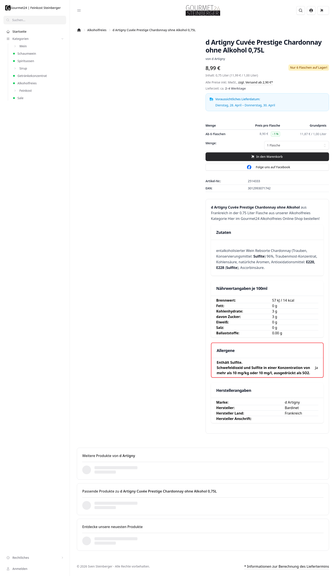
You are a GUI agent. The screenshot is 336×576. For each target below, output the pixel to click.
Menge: (211, 143)
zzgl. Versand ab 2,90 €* (255, 82)
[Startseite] (79, 30)
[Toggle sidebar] (79, 10)
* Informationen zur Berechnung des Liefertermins (286, 566)
